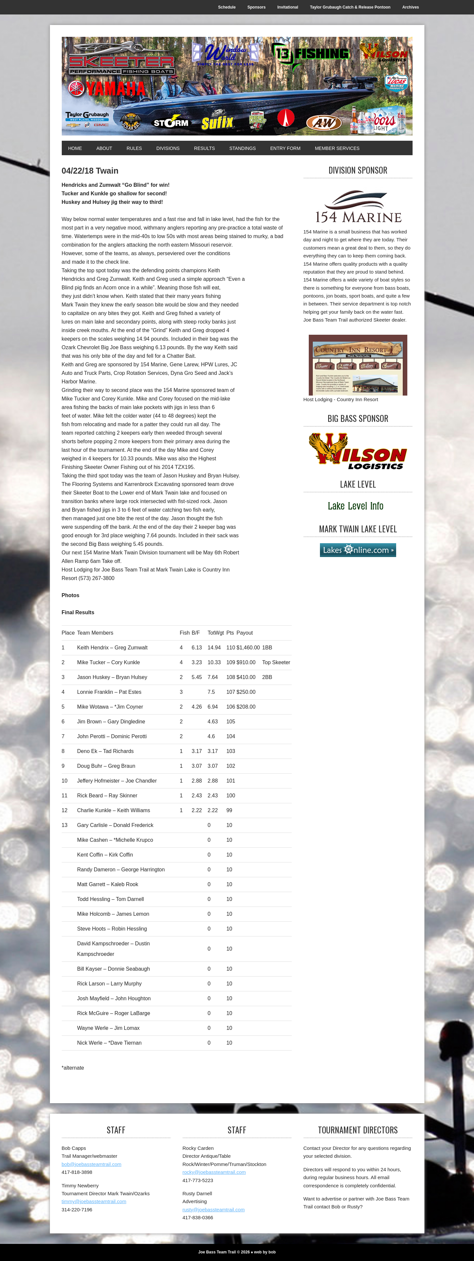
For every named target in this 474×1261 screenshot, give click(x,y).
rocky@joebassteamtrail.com (214, 1172)
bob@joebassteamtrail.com (92, 1164)
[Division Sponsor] (358, 206)
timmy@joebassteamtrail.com (94, 1201)
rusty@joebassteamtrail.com (214, 1209)
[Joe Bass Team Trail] (237, 86)
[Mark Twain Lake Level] (358, 550)
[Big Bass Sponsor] (358, 451)
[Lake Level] (358, 506)
